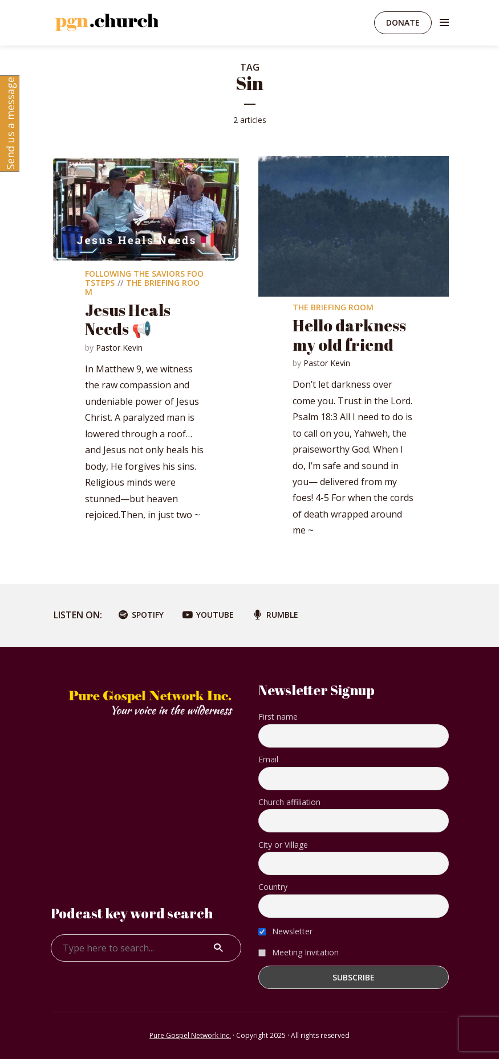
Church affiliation (289, 802)
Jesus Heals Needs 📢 (128, 319)
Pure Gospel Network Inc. (190, 1035)
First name (278, 716)
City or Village (283, 844)
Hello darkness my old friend (349, 334)
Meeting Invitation (298, 952)
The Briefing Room (142, 287)
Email (268, 759)
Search (218, 948)
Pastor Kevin (119, 347)
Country (272, 886)
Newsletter (285, 931)
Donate (403, 22)
